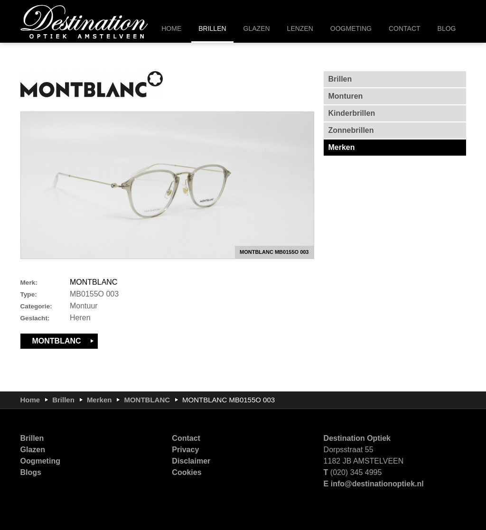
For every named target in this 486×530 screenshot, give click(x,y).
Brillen (63, 400)
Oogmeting (40, 461)
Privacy (185, 450)
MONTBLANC (93, 282)
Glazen (32, 450)
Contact (186, 438)
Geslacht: (35, 318)
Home (30, 400)
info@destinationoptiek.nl (377, 484)
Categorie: (36, 306)
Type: (28, 294)
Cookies (186, 472)
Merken (99, 400)
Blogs (30, 472)
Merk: (28, 282)
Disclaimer (191, 461)
